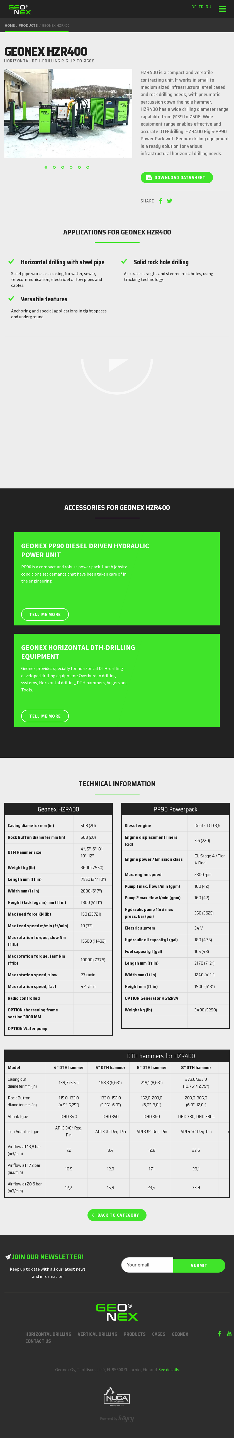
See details (169, 1369)
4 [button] (72, 169)
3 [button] (64, 169)
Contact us (38, 1340)
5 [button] (81, 169)
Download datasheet (181, 177)
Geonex (180, 1333)
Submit (199, 1264)
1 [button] (47, 169)
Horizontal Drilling (48, 1333)
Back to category (118, 1214)
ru (208, 6)
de (194, 6)
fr (201, 6)
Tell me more (46, 610)
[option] (68, 113)
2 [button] (55, 169)
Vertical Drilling (97, 1333)
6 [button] (89, 169)
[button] (222, 9)
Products (135, 1333)
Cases (158, 1333)
